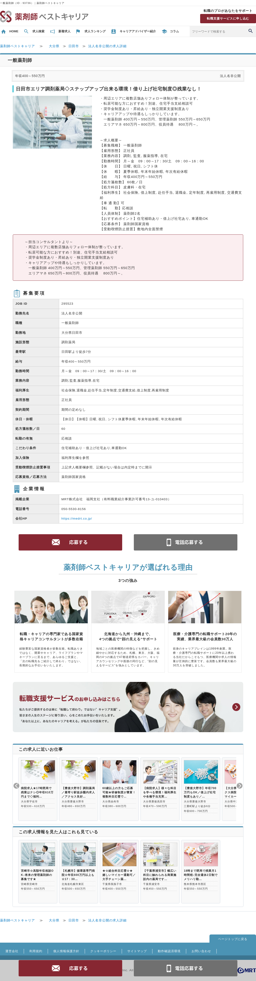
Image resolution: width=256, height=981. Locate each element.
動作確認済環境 (169, 951)
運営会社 (11, 951)
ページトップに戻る (232, 939)
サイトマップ (137, 951)
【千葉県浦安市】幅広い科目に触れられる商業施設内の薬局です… (159, 875)
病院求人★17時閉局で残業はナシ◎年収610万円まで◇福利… (37, 792)
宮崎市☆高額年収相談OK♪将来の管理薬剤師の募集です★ (37, 875)
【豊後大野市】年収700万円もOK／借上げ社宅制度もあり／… (200, 792)
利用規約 (35, 951)
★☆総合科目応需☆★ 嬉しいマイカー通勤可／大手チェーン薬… (119, 875)
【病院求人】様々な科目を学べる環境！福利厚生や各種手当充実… (159, 792)
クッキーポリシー (103, 951)
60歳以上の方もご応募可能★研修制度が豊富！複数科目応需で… (119, 792)
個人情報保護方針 (66, 951)
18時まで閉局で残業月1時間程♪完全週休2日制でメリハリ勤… (201, 875)
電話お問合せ (186, 968)
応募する (70, 968)
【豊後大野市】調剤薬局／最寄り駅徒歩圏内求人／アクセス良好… (78, 792)
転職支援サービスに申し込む (228, 18)
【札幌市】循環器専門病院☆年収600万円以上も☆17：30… (78, 875)
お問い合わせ (201, 951)
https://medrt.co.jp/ (76, 518)
